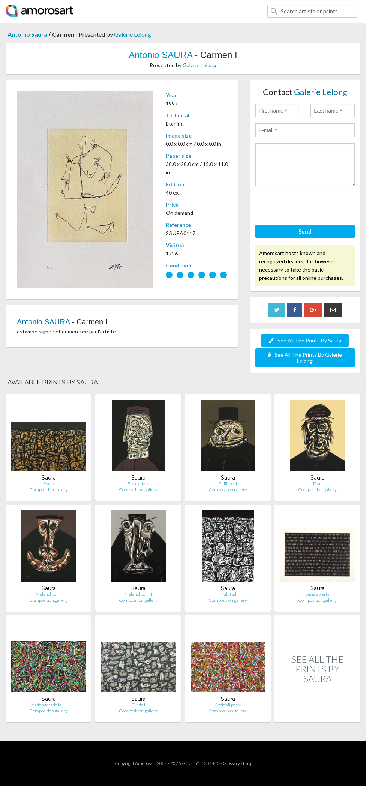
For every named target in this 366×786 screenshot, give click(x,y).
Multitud (227, 594)
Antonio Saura (27, 34)
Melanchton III (138, 594)
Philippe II (228, 483)
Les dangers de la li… (49, 705)
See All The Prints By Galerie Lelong (305, 357)
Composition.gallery (48, 489)
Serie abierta (318, 594)
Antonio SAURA (160, 55)
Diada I (138, 705)
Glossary (231, 763)
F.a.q (247, 763)
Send (305, 231)
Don (317, 483)
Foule (48, 483)
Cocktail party (227, 705)
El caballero (138, 483)
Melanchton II (49, 594)
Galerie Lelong (132, 34)
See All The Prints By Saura (304, 340)
